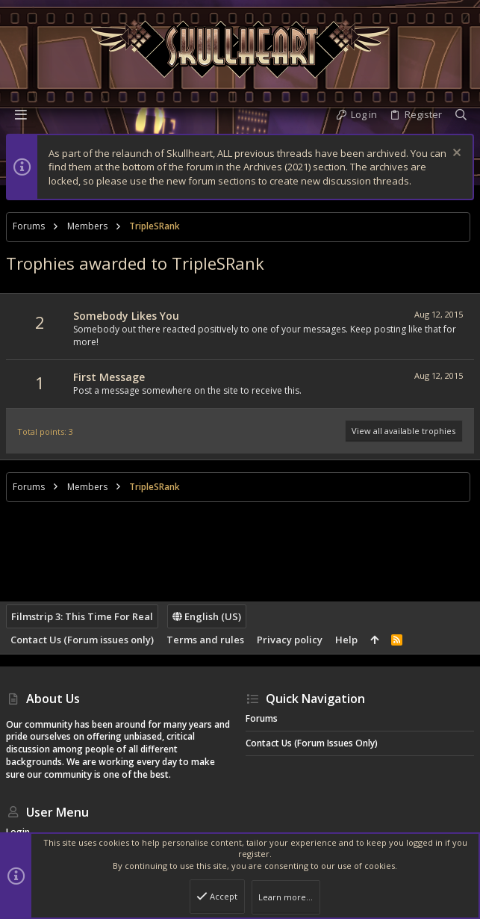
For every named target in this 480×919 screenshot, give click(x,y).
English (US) (206, 616)
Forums (262, 718)
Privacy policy (289, 639)
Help (346, 639)
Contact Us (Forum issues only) (82, 639)
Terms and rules (205, 639)
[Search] (461, 115)
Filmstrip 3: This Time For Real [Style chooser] (82, 616)
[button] (21, 114)
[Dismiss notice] (455, 154)
